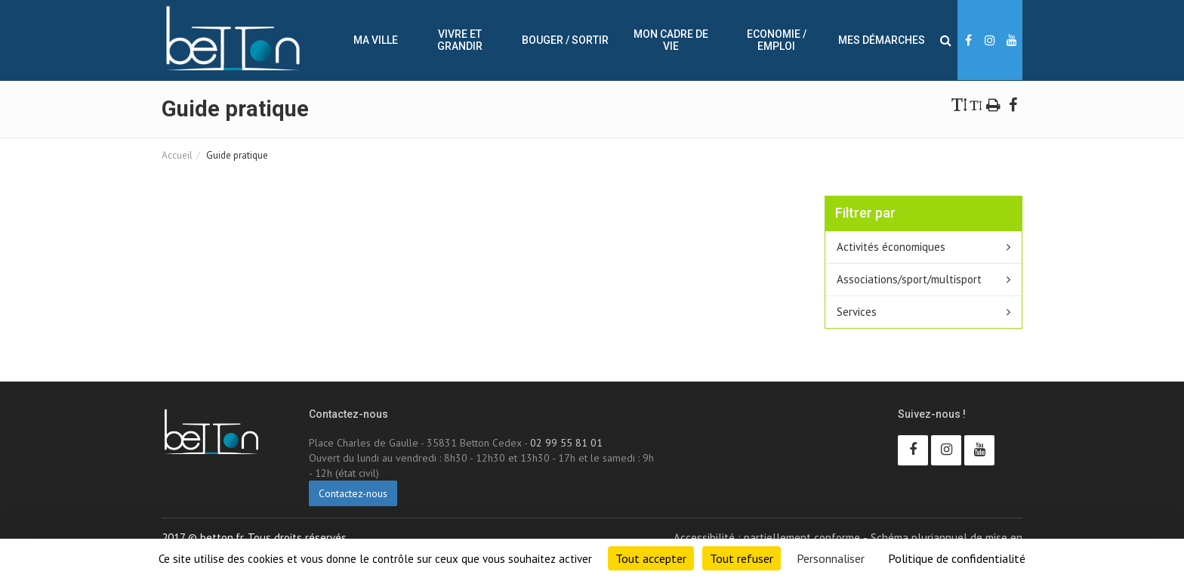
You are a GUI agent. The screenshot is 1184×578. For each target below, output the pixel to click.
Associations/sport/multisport (909, 279)
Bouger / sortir (565, 40)
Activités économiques (891, 247)
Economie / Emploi (776, 40)
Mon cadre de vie (671, 40)
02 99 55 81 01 (566, 443)
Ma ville (375, 40)
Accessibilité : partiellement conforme (767, 537)
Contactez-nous (353, 493)
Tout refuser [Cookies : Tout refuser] (741, 558)
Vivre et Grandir (460, 40)
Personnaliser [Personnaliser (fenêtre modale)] (831, 558)
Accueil (177, 155)
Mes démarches (881, 40)
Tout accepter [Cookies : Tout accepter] (650, 558)
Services (857, 311)
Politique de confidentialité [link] (956, 558)
